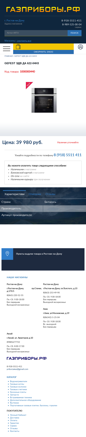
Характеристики (14, 194)
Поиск (75, 33)
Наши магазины (17, 277)
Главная (8, 56)
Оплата (13, 420)
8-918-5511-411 (71, 20)
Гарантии (14, 423)
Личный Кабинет (18, 415)
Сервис (13, 426)
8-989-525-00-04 (72, 24)
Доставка (14, 418)
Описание (35, 194)
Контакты (14, 431)
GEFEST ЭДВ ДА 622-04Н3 (25, 56)
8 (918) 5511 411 (68, 155)
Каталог (12, 377)
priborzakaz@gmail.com (17, 369)
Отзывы (50, 194)
